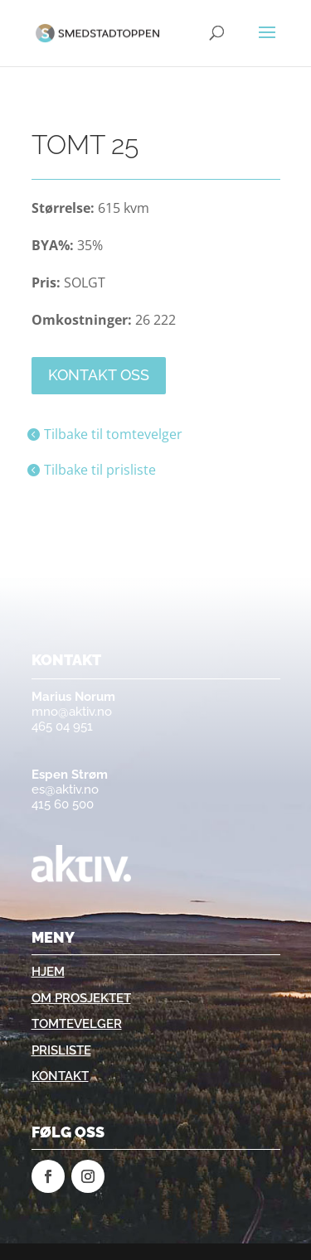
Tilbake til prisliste (100, 470)
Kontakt (60, 1076)
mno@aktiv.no (72, 711)
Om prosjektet (81, 998)
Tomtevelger (77, 1023)
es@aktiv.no (65, 789)
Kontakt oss (98, 375)
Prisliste (61, 1050)
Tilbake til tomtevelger (113, 434)
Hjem (48, 971)
